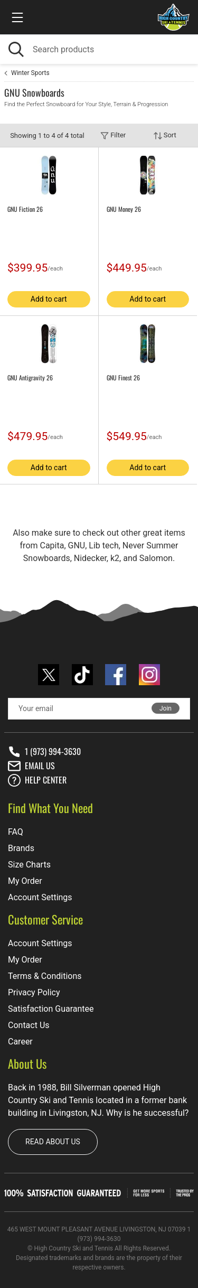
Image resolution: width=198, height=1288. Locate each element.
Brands (21, 848)
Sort (165, 135)
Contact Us (29, 1025)
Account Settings (40, 897)
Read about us (52, 1141)
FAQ (15, 832)
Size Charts (29, 865)
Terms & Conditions (45, 976)
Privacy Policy (34, 992)
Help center (37, 780)
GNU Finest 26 (123, 377)
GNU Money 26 (124, 209)
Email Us (31, 766)
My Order (25, 881)
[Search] (99, 49)
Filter (113, 135)
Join (165, 708)
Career (20, 1042)
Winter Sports (30, 73)
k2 (114, 558)
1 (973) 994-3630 (44, 751)
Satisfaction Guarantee (51, 1009)
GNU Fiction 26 (25, 209)
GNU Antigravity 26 (30, 377)
